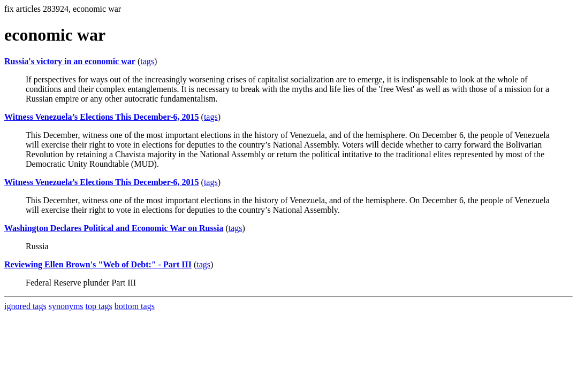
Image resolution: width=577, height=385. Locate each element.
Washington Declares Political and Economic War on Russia (113, 228)
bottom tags (135, 306)
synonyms (66, 306)
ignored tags (25, 306)
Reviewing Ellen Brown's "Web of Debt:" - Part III (98, 264)
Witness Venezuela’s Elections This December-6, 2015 (101, 116)
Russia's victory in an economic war (69, 61)
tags (147, 61)
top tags (99, 306)
